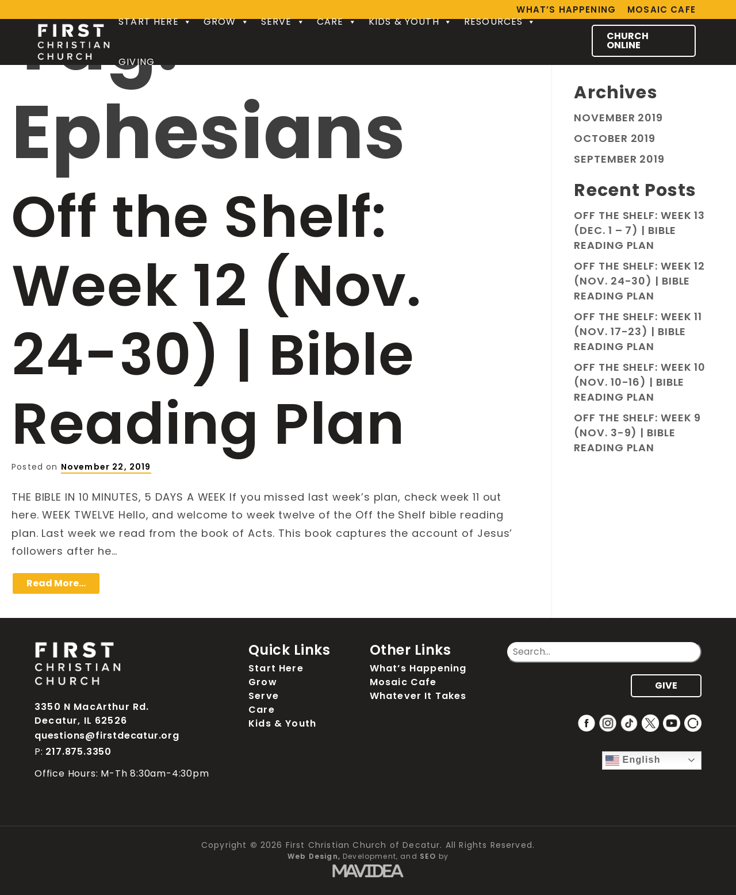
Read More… (56, 583)
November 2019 (618, 117)
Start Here (155, 22)
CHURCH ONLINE (628, 40)
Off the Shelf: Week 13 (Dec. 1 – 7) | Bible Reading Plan (639, 230)
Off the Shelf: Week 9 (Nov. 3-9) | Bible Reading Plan (637, 432)
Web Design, (314, 856)
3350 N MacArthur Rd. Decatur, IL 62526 (91, 713)
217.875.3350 (78, 751)
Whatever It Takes (418, 695)
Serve (283, 22)
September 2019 (619, 159)
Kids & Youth (411, 22)
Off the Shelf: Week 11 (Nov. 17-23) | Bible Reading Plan (638, 331)
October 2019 (615, 138)
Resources (500, 22)
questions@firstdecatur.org (106, 735)
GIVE (666, 685)
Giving (136, 61)
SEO (428, 856)
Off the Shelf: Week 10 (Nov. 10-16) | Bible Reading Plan (640, 382)
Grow (227, 22)
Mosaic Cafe (661, 9)
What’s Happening (418, 668)
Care (337, 22)
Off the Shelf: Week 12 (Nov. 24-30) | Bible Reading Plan (216, 320)
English (633, 760)
